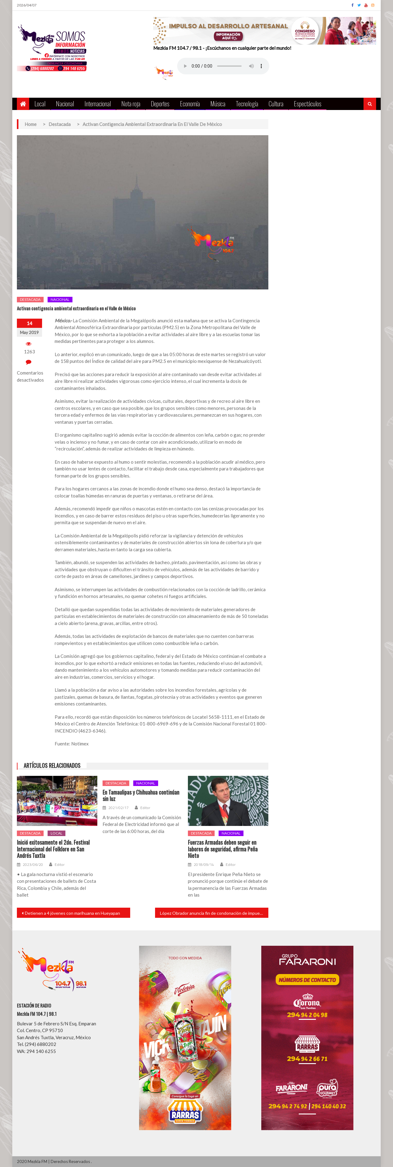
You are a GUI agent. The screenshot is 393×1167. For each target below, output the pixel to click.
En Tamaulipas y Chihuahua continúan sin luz (141, 795)
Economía (190, 103)
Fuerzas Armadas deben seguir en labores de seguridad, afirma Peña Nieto (223, 849)
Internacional (97, 103)
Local (39, 103)
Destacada (30, 299)
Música (217, 103)
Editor (59, 864)
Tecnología (247, 103)
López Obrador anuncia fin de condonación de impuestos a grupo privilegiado (214, 913)
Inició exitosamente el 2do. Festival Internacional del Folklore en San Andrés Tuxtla (53, 849)
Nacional (65, 103)
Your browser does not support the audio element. (223, 66)
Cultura (276, 103)
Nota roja (130, 103)
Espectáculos (307, 103)
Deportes (160, 103)
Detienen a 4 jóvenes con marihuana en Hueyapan (72, 913)
